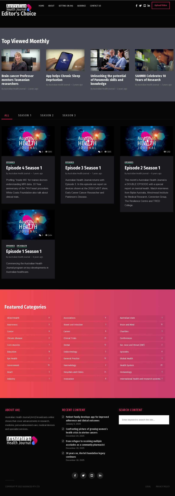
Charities (141, 331)
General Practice (85, 358)
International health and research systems (141, 378)
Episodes (10, 162)
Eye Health (22, 246)
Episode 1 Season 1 (24, 251)
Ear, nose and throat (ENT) (141, 345)
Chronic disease (28, 338)
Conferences (141, 338)
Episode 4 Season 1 (24, 168)
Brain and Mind (141, 324)
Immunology (141, 372)
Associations (85, 318)
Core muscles (28, 345)
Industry (28, 378)
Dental (85, 345)
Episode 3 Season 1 (83, 168)
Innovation (85, 378)
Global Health (141, 358)
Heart (28, 372)
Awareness (28, 324)
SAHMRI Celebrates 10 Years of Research (150, 78)
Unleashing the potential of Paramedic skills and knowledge (108, 80)
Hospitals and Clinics (85, 372)
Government (28, 365)
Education (28, 351)
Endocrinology (85, 351)
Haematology (85, 365)
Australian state (141, 318)
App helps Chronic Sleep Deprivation (63, 78)
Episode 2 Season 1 (142, 168)
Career (85, 331)
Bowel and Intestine (85, 324)
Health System (141, 365)
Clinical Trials (85, 338)
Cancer (28, 331)
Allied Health (28, 318)
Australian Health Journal (14, 89)
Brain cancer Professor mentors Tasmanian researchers (18, 80)
